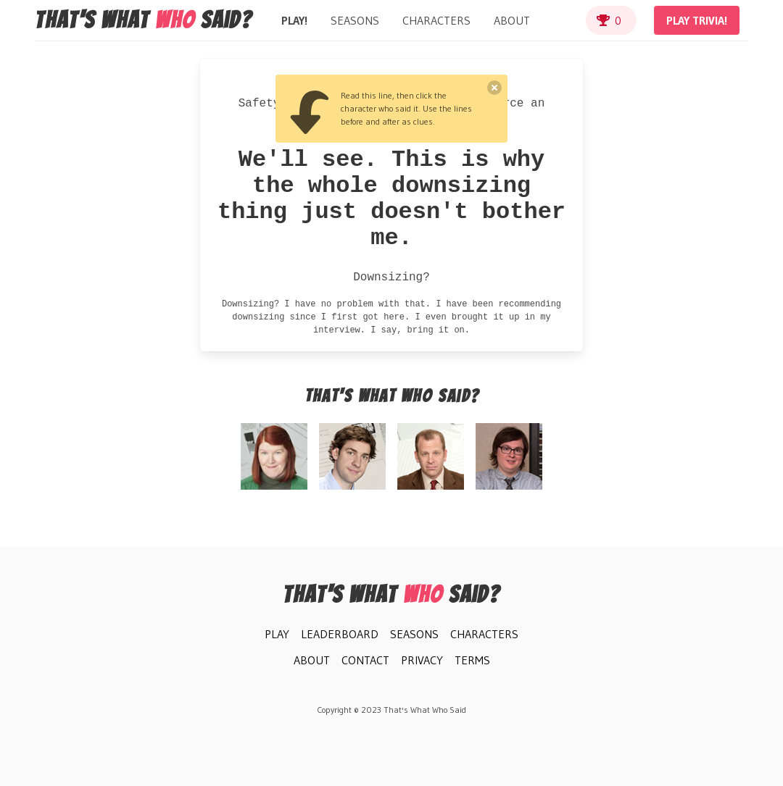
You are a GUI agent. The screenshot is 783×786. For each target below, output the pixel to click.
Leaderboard (339, 634)
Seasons (355, 20)
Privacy (422, 660)
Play (277, 634)
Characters (436, 20)
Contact (365, 660)
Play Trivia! (696, 20)
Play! (294, 20)
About (512, 20)
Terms (472, 660)
